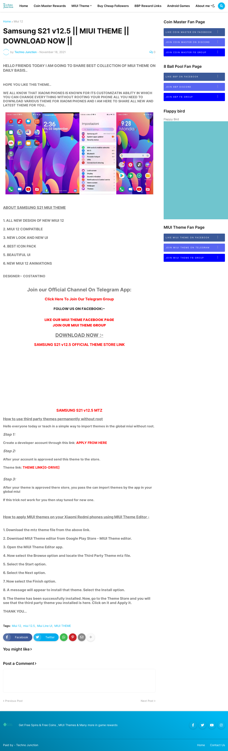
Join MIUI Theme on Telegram (195, 247)
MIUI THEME (62, 625)
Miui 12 (18, 21)
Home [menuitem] (23, 6)
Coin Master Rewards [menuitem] (50, 6)
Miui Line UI (44, 625)
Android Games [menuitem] (178, 6)
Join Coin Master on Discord (195, 41)
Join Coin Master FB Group (195, 51)
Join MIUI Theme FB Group (195, 257)
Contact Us (217, 745)
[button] (213, 5)
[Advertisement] (79, 379)
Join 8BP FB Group (195, 96)
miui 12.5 (29, 625)
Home (7, 21)
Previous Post (14, 700)
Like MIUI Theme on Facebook (195, 237)
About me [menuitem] (203, 6)
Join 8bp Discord (195, 86)
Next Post (147, 700)
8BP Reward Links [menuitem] (147, 6)
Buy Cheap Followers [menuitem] (113, 6)
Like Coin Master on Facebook (195, 31)
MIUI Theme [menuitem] (80, 6)
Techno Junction (27, 745)
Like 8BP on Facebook (195, 76)
